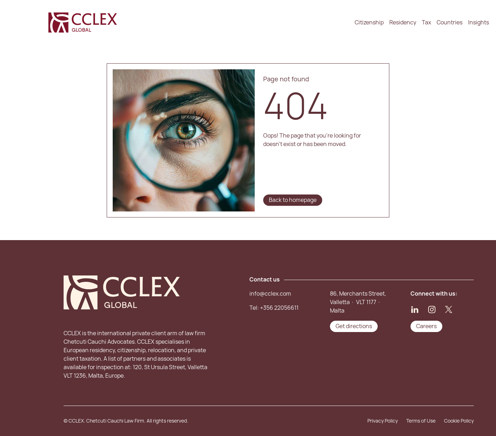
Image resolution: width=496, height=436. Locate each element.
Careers (426, 326)
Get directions (354, 326)
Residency (402, 22)
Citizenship (369, 22)
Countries (449, 22)
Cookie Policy (459, 421)
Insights (478, 22)
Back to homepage (293, 200)
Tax (426, 22)
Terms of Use (421, 421)
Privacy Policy (382, 421)
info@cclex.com (270, 293)
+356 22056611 (279, 308)
